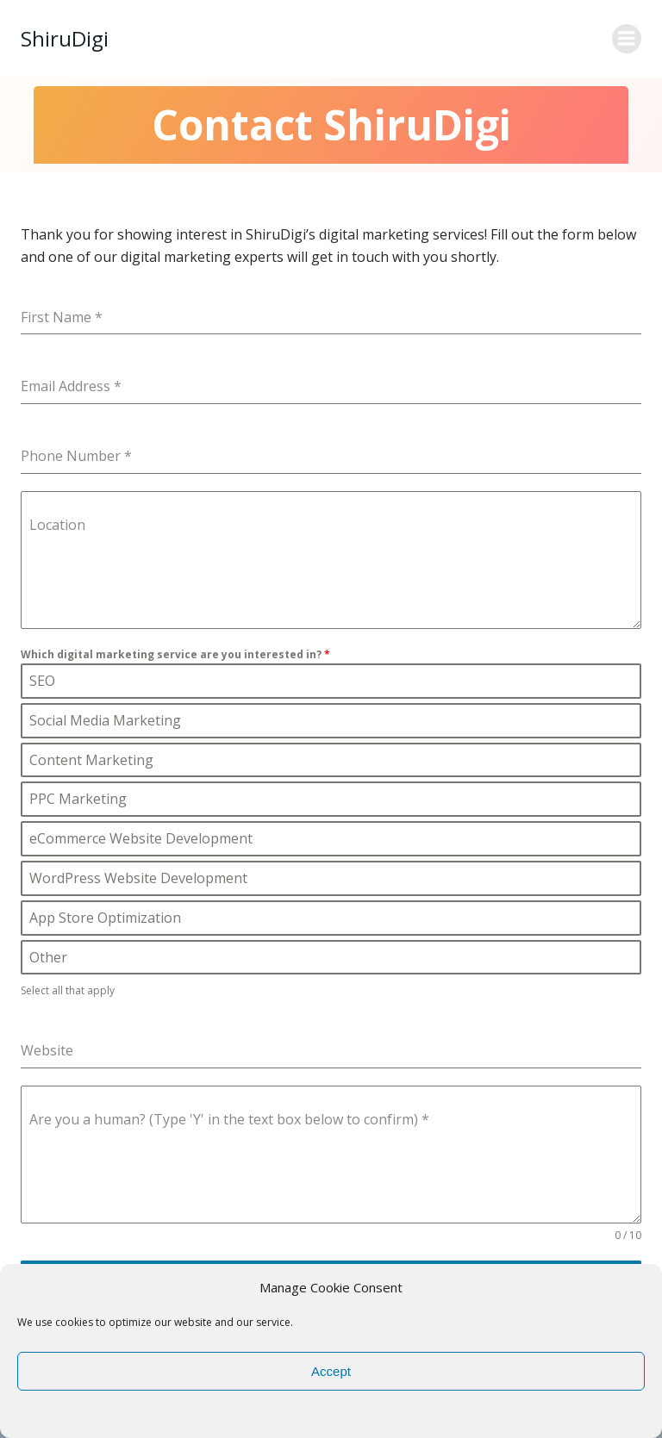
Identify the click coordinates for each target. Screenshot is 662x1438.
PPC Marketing (77, 801)
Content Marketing (90, 762)
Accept (331, 1371)
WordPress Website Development (137, 880)
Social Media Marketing (104, 723)
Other (47, 960)
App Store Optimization (104, 920)
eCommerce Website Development (140, 841)
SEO (41, 683)
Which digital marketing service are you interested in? (175, 654)
